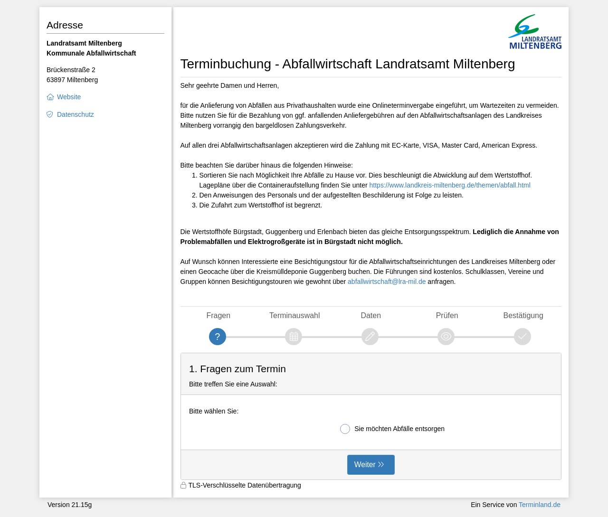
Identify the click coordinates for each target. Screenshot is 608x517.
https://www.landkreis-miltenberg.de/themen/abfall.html (450, 185)
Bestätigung (523, 315)
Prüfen (447, 315)
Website (69, 97)
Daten (371, 315)
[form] (371, 416)
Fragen (218, 315)
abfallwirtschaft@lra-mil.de (387, 281)
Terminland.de (539, 504)
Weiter (365, 465)
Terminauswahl (294, 315)
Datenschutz (75, 114)
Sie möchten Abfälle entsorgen (392, 429)
